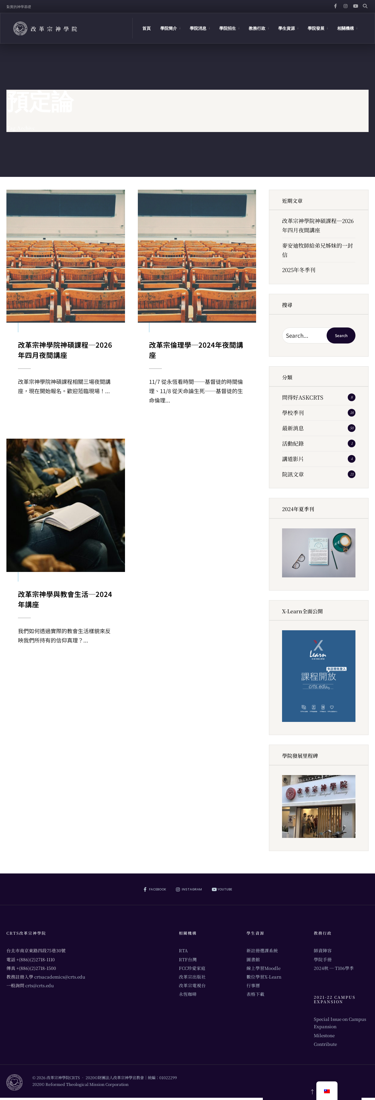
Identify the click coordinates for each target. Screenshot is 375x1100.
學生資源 (286, 28)
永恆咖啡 (188, 994)
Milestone (324, 1035)
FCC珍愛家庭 (192, 968)
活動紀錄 (293, 443)
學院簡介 (168, 28)
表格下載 (255, 994)
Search (341, 335)
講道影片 (293, 459)
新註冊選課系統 (262, 950)
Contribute (325, 1044)
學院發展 (316, 28)
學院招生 (227, 28)
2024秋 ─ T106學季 (334, 968)
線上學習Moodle (263, 968)
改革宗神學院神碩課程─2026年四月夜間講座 (65, 348)
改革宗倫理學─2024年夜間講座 (197, 348)
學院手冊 (323, 959)
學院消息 (198, 28)
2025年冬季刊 (298, 270)
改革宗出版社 (192, 976)
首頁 (146, 28)
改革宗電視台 (192, 985)
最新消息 (293, 428)
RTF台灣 (188, 959)
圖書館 (253, 959)
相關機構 (345, 28)
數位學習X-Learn (263, 976)
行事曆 (253, 985)
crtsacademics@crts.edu (59, 976)
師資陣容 (323, 950)
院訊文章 (293, 474)
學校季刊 (293, 413)
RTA (183, 950)
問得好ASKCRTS (302, 397)
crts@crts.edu (39, 985)
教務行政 (257, 28)
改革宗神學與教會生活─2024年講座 (64, 599)
